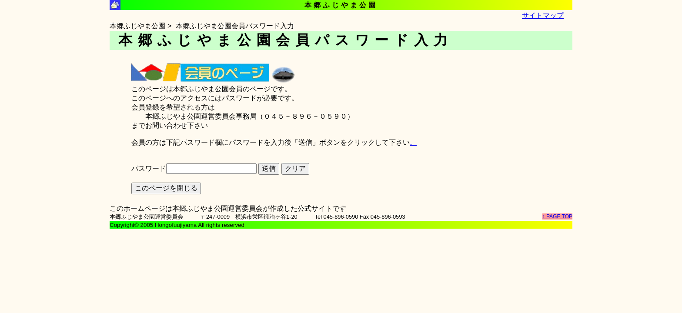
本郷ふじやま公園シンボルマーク (115, 5)
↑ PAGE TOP (557, 216)
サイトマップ (543, 15)
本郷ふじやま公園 (137, 26)
